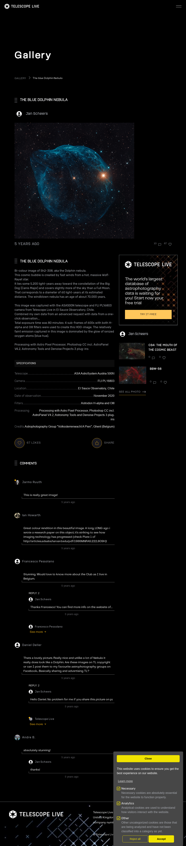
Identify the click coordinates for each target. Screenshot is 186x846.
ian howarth (31, 515)
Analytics (127, 803)
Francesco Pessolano (38, 561)
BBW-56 (156, 369)
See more (36, 632)
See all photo (132, 392)
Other (125, 818)
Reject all (135, 838)
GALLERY (20, 78)
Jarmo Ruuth (32, 482)
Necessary (128, 788)
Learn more (125, 781)
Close (148, 758)
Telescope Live (44, 719)
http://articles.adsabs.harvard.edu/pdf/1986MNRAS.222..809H (64, 541)
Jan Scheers (37, 113)
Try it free (148, 314)
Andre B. (28, 737)
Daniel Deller (31, 645)
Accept (161, 838)
